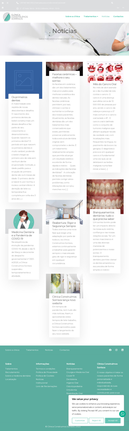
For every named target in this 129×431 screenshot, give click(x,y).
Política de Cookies (45, 376)
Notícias (106, 16)
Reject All (96, 420)
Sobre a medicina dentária (17, 376)
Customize (80, 420)
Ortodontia (71, 390)
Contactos (118, 16)
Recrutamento (12, 372)
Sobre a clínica (73, 16)
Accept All (112, 420)
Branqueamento (74, 369)
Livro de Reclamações (46, 386)
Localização (10, 379)
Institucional (41, 383)
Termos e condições (45, 369)
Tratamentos (90, 16)
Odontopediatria (74, 386)
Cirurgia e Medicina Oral (77, 372)
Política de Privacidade (47, 372)
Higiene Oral (72, 383)
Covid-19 (70, 376)
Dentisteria (71, 379)
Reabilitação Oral (74, 393)
